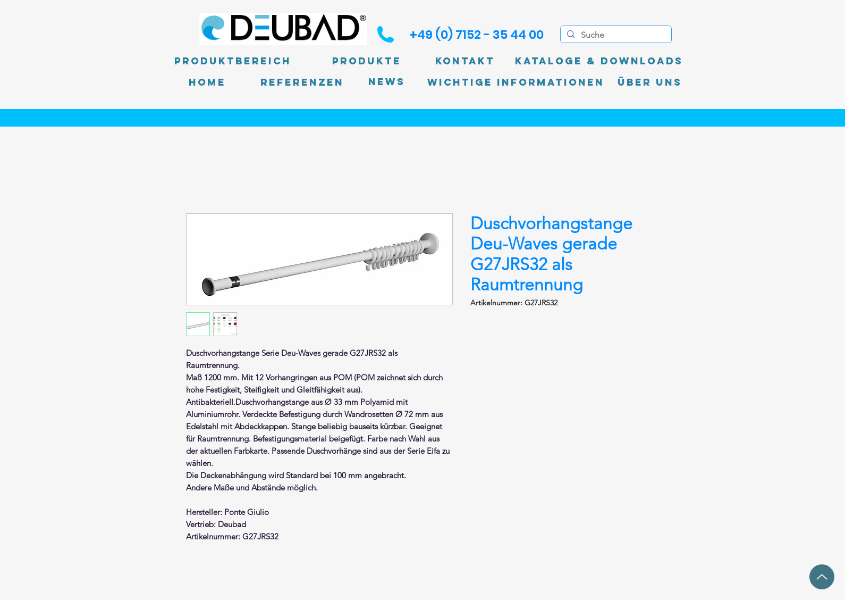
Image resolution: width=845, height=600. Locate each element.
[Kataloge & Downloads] (599, 61)
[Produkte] (366, 61)
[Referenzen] (302, 82)
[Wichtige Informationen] (515, 82)
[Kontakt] (465, 61)
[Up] (821, 576)
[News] (387, 82)
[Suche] (615, 35)
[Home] (207, 82)
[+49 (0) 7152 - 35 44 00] (477, 34)
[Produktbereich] (233, 61)
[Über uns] (650, 82)
